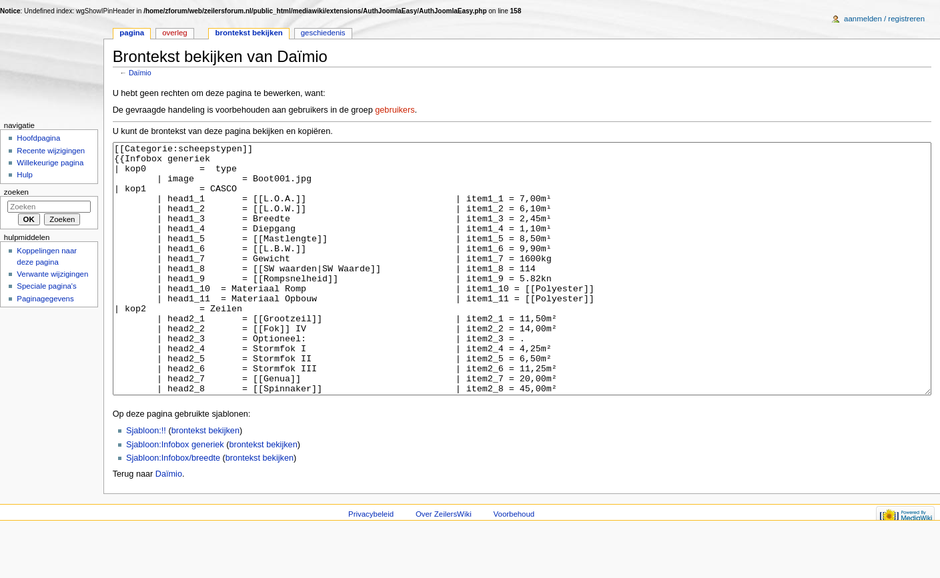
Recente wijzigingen (51, 151)
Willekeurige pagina (50, 163)
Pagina (131, 33)
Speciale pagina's (46, 286)
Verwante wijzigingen (52, 274)
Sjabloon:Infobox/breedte (173, 508)
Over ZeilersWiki (444, 564)
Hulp (25, 175)
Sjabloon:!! (146, 480)
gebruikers (394, 110)
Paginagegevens (45, 299)
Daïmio (140, 73)
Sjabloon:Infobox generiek (175, 494)
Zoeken (16, 192)
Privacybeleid (371, 564)
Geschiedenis (323, 33)
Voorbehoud (514, 564)
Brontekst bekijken (249, 33)
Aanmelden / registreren (884, 19)
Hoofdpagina (38, 138)
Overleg (174, 33)
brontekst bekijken (205, 480)
